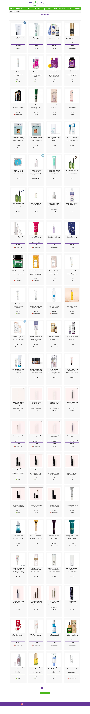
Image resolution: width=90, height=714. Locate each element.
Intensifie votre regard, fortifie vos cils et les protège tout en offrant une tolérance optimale (36, 175)
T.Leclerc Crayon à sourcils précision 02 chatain (36, 403)
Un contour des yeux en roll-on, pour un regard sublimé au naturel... (36, 75)
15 (18, 145)
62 (72, 576)
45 (36, 676)
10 (72, 145)
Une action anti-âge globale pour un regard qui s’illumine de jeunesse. (18, 573)
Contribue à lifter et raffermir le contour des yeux (36, 373)
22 (36, 278)
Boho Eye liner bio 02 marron (72, 170)
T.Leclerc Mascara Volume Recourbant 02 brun (36, 502)
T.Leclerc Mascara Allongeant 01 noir (18, 469)
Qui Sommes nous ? (61, 708)
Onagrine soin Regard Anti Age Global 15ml (18, 569)
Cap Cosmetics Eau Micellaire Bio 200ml (18, 668)
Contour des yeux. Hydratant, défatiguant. (54, 672)
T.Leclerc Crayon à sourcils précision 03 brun (54, 403)
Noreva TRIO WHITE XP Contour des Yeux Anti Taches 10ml (72, 668)
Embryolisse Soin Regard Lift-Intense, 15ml (54, 204)
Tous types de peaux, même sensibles (36, 41)
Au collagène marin (72, 107)
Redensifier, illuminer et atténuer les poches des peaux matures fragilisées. (36, 340)
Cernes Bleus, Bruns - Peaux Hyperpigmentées (72, 672)
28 (18, 79)
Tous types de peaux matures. (54, 571)
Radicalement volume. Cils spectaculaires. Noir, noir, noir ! (18, 506)
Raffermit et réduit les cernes (36, 538)
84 (54, 576)
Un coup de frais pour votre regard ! (72, 638)
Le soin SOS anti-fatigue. (18, 173)
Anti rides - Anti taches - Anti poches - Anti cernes (36, 307)
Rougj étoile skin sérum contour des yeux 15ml (72, 237)
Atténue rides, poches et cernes (54, 274)
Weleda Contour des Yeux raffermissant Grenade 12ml (18, 635)
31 (72, 377)
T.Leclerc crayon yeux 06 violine (72, 436)
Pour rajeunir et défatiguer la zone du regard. (18, 340)
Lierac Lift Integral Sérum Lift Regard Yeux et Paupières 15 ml (54, 237)
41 (54, 543)
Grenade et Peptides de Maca (18, 637)
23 (54, 211)
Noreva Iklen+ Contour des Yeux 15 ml (36, 303)
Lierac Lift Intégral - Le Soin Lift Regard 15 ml (72, 370)
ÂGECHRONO (71, 339)
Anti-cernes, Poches (72, 538)
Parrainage (59, 710)
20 (36, 79)
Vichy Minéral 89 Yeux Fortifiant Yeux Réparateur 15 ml (18, 536)
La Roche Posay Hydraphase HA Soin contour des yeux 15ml (54, 171)
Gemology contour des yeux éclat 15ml (72, 569)
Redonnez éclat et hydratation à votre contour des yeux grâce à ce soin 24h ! (54, 374)
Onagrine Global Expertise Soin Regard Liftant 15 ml (71, 270)
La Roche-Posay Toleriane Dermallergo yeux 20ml (54, 303)
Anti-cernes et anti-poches (36, 571)
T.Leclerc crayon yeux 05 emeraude (54, 602)
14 (18, 377)
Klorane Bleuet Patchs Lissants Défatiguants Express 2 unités (18, 171)
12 (54, 377)
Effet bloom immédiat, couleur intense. (36, 506)
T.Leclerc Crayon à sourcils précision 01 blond (18, 403)
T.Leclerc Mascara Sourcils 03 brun (72, 469)
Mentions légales (37, 710)
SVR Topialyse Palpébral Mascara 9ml (36, 171)
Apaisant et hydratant (54, 40)
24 (54, 344)
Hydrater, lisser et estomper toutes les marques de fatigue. (36, 274)
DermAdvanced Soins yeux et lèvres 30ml (18, 370)
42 (18, 278)
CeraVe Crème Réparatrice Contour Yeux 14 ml (72, 138)
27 (72, 543)
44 (16, 46)
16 (54, 311)
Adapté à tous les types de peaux (72, 307)
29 (36, 245)
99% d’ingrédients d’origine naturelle (72, 174)
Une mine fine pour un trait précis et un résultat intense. (36, 605)
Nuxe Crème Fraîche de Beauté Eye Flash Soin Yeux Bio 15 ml (54, 668)
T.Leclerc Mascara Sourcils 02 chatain (54, 469)
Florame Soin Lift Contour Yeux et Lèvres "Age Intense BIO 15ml (18, 337)
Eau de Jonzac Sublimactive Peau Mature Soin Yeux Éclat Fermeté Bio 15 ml (36, 337)
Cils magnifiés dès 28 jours (18, 107)
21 (36, 344)
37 (18, 112)
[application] (87, 711)
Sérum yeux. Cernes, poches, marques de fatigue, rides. (36, 672)
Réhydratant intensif (54, 173)
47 (72, 46)
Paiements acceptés (13, 712)
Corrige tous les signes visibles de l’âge (72, 41)
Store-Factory (36, 712)
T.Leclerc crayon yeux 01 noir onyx (72, 403)
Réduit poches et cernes (18, 40)
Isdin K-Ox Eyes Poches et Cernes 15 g (18, 38)
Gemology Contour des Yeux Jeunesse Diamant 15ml (54, 569)
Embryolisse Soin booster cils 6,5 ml (18, 237)
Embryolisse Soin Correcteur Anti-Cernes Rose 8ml (36, 635)
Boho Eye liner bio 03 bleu (18, 203)
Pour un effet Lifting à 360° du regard (72, 506)
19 (36, 46)
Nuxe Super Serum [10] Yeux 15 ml (36, 668)
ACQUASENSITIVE (18, 372)
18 (54, 278)
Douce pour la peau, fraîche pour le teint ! (18, 672)
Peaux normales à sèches (54, 339)
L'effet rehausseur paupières (53, 239)
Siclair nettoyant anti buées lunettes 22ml (36, 104)
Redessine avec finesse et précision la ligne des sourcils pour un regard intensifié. (18, 407)
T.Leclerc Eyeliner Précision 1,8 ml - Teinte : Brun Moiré (36, 602)
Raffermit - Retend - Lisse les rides (72, 373)
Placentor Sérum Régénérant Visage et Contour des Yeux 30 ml (54, 104)
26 (72, 79)
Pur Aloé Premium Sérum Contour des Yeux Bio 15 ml (72, 635)
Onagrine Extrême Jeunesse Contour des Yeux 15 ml (54, 270)
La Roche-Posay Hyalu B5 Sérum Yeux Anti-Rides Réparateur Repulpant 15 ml (54, 635)
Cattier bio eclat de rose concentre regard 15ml (36, 569)
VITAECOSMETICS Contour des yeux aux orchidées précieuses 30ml (54, 337)
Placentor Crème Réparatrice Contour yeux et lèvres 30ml (72, 104)
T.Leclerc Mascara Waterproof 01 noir (54, 502)
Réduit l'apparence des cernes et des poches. (72, 141)
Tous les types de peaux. (72, 571)
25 (16, 344)
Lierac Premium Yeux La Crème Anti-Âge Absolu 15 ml (71, 38)
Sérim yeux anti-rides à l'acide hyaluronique (54, 638)
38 (18, 576)
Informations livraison (13, 710)
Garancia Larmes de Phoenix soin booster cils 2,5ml (18, 104)
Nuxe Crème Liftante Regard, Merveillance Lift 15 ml (36, 237)
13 (38, 178)
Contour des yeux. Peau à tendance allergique (54, 307)
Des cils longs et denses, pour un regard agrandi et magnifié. (18, 473)
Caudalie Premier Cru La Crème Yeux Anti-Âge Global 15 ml (54, 536)
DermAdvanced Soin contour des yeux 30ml (72, 337)
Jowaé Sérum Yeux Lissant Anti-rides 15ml (36, 38)
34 (54, 79)
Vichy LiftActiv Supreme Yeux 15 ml (72, 502)
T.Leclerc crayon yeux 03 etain (36, 436)
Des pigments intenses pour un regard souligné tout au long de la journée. (72, 407)
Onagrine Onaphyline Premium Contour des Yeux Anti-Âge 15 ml (18, 303)
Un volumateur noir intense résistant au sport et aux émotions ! (54, 506)
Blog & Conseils (60, 712)
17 (72, 112)
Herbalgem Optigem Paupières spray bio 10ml (54, 38)
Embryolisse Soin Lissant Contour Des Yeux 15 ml (36, 204)
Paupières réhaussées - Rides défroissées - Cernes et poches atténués (54, 208)
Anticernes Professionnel (18, 604)
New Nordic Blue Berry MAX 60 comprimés (54, 71)
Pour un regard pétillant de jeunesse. (18, 307)
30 (54, 643)
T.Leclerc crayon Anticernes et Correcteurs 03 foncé (18, 602)
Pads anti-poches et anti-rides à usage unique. (36, 141)
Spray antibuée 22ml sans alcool (36, 108)
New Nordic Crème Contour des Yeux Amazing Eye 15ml (36, 370)
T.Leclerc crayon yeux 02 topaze (18, 436)
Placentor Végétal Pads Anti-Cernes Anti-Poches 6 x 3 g (18, 138)
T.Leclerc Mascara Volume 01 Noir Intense (18, 502)
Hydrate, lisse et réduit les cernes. (18, 539)
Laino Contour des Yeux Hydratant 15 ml (54, 370)
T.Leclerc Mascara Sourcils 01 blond (36, 469)
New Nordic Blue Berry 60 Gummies (72, 71)
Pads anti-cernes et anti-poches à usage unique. (18, 141)
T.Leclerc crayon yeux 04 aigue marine (54, 436)
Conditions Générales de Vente (39, 708)
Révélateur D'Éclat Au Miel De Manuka (18, 274)
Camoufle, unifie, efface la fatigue (36, 638)
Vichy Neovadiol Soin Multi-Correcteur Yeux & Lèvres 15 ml (36, 536)
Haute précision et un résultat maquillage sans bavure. (72, 605)
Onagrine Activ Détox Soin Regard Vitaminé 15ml (36, 270)
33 (20, 46)
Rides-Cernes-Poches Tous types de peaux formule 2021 (36, 207)
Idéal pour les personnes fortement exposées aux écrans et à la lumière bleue (54, 75)
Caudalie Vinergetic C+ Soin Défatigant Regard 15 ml (72, 536)
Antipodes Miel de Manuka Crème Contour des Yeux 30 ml (18, 270)
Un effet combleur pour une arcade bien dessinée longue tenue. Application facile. (36, 473)
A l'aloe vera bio (54, 140)
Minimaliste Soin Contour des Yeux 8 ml (72, 303)
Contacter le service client (14, 708)
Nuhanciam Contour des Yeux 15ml (18, 71)
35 (72, 278)
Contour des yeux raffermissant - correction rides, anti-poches (36, 241)
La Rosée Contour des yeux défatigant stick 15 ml (54, 138)
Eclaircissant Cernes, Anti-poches (18, 75)
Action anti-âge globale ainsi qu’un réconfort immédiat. (71, 274)
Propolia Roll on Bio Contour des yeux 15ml (36, 71)
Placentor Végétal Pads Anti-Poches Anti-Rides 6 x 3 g (36, 138)
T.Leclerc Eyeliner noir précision (71, 602)
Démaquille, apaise (72, 206)
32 (36, 311)
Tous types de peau (54, 538)
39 (36, 377)
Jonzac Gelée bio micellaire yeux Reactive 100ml (71, 204)
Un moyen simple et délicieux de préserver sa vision (72, 75)
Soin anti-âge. (54, 107)
